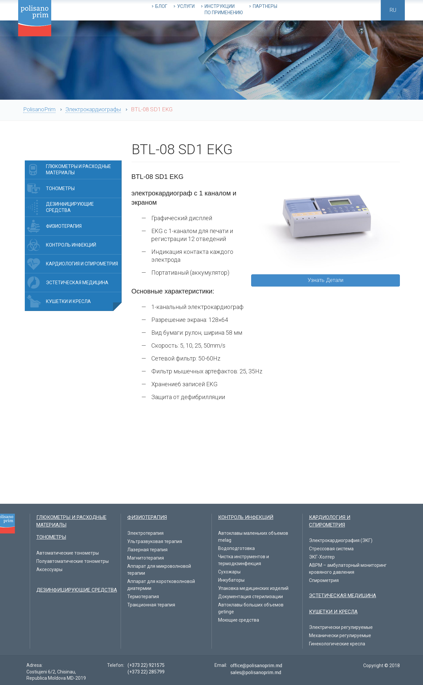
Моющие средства (238, 620)
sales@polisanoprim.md (255, 672)
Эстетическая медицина (77, 282)
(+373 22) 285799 (146, 671)
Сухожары (229, 571)
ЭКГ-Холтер (322, 557)
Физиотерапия (64, 226)
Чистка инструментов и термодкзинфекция (243, 560)
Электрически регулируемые (341, 627)
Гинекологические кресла (337, 643)
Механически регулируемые (340, 635)
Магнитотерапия (145, 558)
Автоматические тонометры (67, 553)
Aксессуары (49, 569)
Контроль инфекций (71, 245)
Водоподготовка (236, 548)
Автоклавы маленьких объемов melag (253, 537)
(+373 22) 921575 (146, 665)
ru (393, 10)
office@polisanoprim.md (256, 665)
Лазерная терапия (147, 549)
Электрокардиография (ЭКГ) (340, 540)
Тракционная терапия (151, 604)
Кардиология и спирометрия (82, 263)
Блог (161, 6)
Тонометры (60, 188)
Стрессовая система (331, 548)
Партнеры (265, 6)
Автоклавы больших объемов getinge (251, 608)
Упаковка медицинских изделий (253, 588)
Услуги (186, 6)
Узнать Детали (325, 280)
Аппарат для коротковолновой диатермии (161, 585)
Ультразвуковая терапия (154, 541)
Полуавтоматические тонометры (72, 561)
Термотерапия (143, 596)
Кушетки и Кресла (68, 301)
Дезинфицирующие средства (70, 207)
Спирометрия (324, 580)
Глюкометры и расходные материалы (78, 169)
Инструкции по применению (224, 9)
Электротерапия (145, 533)
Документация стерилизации (250, 596)
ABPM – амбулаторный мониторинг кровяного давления (348, 569)
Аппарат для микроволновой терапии (159, 570)
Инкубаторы (231, 580)
